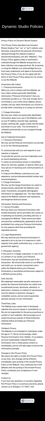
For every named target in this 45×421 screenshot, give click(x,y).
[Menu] (20, 18)
